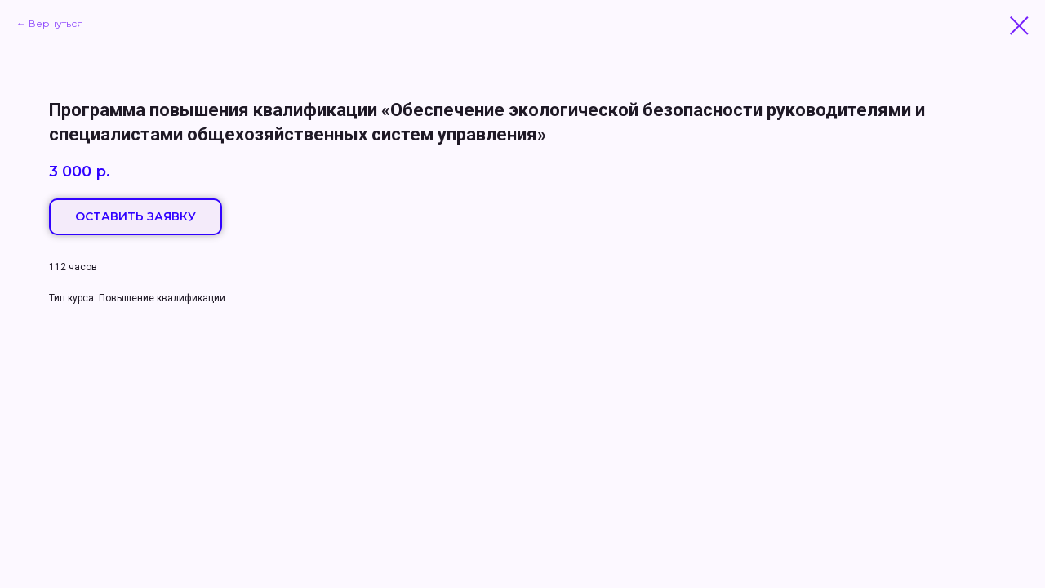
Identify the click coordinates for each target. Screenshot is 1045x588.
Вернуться (56, 23)
